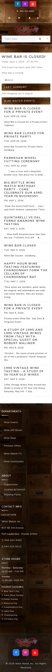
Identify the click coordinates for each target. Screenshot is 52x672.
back (9, 80)
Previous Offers (12, 445)
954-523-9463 (25, 11)
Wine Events (11, 422)
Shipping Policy (12, 494)
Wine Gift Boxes (13, 430)
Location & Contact (14, 489)
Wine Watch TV (13, 453)
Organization (11, 484)
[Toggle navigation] (46, 48)
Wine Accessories (14, 461)
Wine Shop (10, 438)
